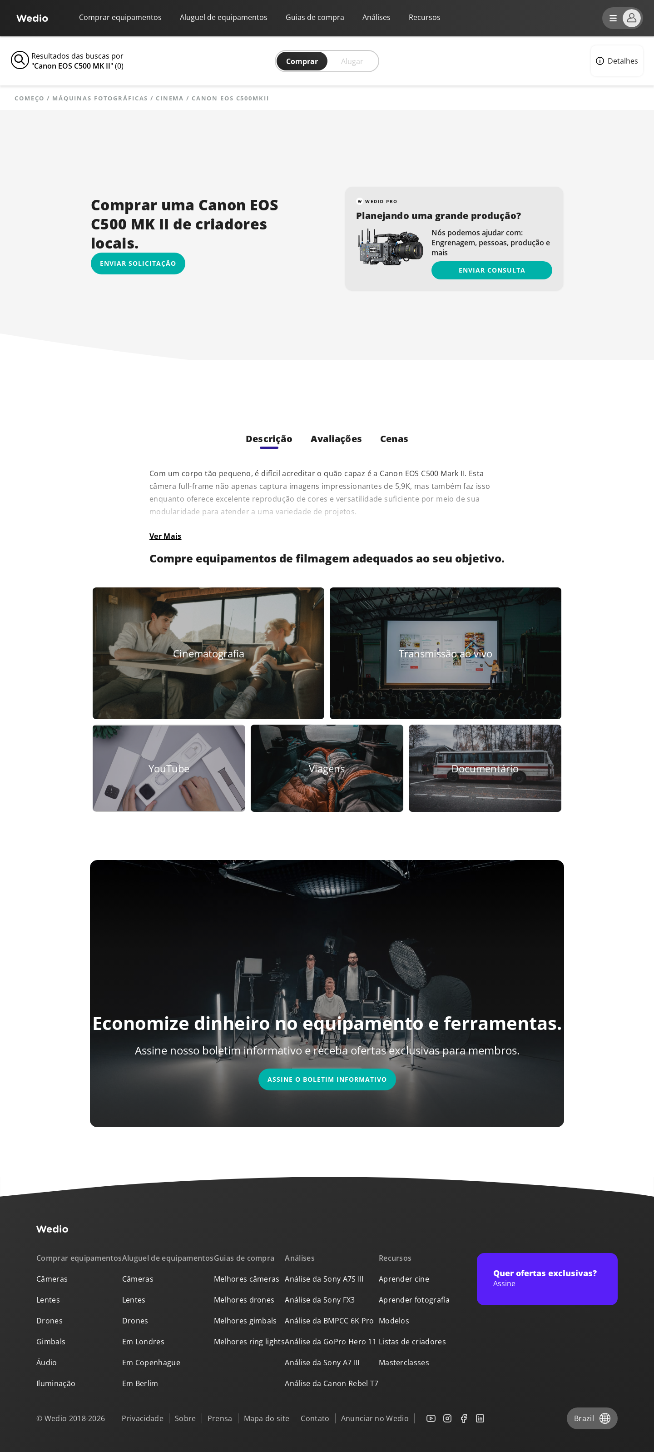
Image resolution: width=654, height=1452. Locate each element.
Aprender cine (404, 1279)
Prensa (220, 1418)
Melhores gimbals (245, 1321)
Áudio (46, 1362)
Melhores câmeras (247, 1279)
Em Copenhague (151, 1362)
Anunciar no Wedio (375, 1418)
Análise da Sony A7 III (322, 1362)
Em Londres (143, 1342)
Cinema (170, 98)
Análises (376, 17)
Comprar (302, 61)
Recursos (395, 1258)
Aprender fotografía (414, 1300)
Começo (30, 98)
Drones (49, 1321)
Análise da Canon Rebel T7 (331, 1383)
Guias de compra (315, 17)
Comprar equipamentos (120, 17)
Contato (315, 1418)
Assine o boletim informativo (327, 1079)
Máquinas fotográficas (100, 98)
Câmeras (52, 1279)
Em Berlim (140, 1383)
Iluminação (55, 1383)
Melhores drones (244, 1300)
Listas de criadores (412, 1342)
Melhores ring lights (249, 1342)
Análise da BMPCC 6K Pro (329, 1321)
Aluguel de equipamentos (224, 17)
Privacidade (143, 1418)
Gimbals (50, 1342)
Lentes (48, 1300)
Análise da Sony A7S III (324, 1279)
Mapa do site (267, 1418)
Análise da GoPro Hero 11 (331, 1342)
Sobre (185, 1418)
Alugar (352, 61)
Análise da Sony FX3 (320, 1300)
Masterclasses (404, 1362)
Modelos (394, 1321)
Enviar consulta (492, 270)
